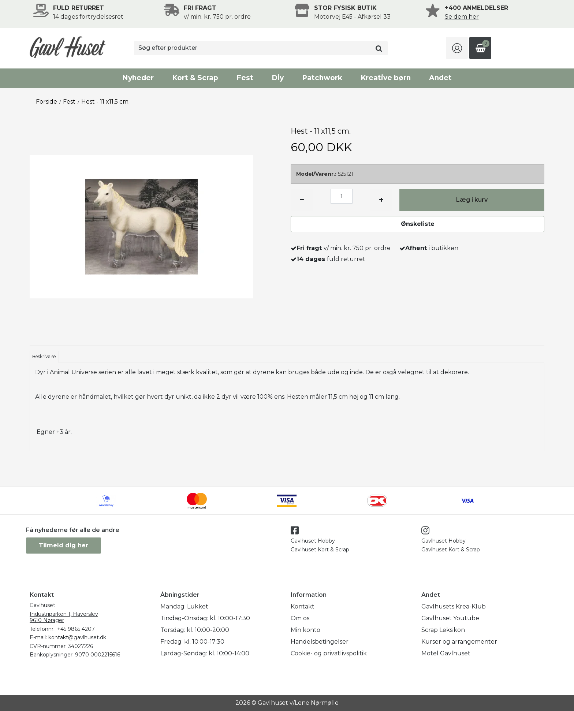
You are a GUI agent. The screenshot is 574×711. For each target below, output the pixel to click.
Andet (440, 78)
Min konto (305, 629)
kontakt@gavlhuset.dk (77, 637)
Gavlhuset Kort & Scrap (320, 549)
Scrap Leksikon (443, 629)
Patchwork (322, 78)
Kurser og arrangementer (459, 641)
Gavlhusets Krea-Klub (453, 606)
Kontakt (302, 606)
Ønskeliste (418, 223)
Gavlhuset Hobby (313, 540)
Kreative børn (386, 78)
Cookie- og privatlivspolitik (329, 653)
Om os (300, 618)
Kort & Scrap (195, 78)
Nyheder (138, 78)
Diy (278, 78)
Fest (244, 78)
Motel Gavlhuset (445, 653)
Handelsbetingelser (319, 641)
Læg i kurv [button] (472, 199)
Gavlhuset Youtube (450, 618)
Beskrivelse (44, 356)
